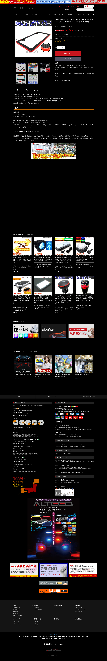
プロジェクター (38, 609)
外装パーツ (65, 40)
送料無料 (78, 14)
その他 (61, 14)
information (17, 378)
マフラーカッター (18, 625)
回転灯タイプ (17, 607)
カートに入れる (67, 53)
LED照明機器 (37, 607)
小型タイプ (16, 611)
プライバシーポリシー (53, 396)
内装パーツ (16, 623)
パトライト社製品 (18, 615)
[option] (33, 39)
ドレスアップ (52, 14)
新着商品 (70, 14)
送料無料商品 (78, 619)
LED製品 (26, 14)
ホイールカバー (35, 14)
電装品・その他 (37, 619)
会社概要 (18, 396)
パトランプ (17, 14)
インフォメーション (88, 14)
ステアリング (79, 607)
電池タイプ (16, 613)
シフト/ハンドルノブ (80, 609)
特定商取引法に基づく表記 (89, 396)
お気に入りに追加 (68, 58)
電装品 (36, 621)
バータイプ (16, 609)
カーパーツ (44, 14)
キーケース (37, 623)
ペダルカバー (79, 611)
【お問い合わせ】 (53, 635)
